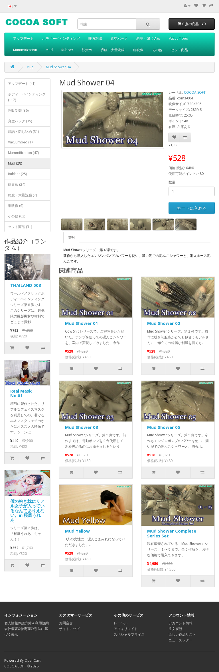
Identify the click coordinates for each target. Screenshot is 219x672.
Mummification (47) (23, 152)
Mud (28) (15, 163)
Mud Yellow (77, 531)
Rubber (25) (17, 173)
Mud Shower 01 (81, 323)
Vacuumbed (178, 38)
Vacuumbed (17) (21, 142)
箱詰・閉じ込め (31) (23, 131)
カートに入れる (192, 208)
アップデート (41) (21, 83)
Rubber (67, 49)
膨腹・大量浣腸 (113, 49)
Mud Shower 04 (58, 67)
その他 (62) (16, 216)
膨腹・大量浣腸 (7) (22, 195)
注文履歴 (175, 628)
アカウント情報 (180, 623)
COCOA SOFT (195, 92)
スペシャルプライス (129, 634)
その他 (157, 49)
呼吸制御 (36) (18, 110)
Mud (49, 49)
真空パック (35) (20, 121)
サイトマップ (69, 628)
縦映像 (138, 49)
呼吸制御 (95, 38)
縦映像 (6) (15, 205)
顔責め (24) (16, 184)
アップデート (23, 38)
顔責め (87, 49)
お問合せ (66, 623)
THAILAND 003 (25, 285)
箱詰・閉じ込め (148, 38)
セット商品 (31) (20, 226)
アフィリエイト (126, 628)
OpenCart (32, 660)
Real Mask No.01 (21, 393)
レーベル (120, 623)
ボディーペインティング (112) (29, 98)
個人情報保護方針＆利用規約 (26, 623)
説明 (71, 237)
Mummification (25, 49)
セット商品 (179, 49)
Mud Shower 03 (81, 427)
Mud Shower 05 (163, 427)
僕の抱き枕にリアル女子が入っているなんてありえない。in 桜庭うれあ (27, 510)
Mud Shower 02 (163, 323)
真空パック (119, 38)
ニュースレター (180, 640)
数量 (172, 182)
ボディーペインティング (61, 38)
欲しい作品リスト (182, 634)
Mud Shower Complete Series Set (171, 533)
